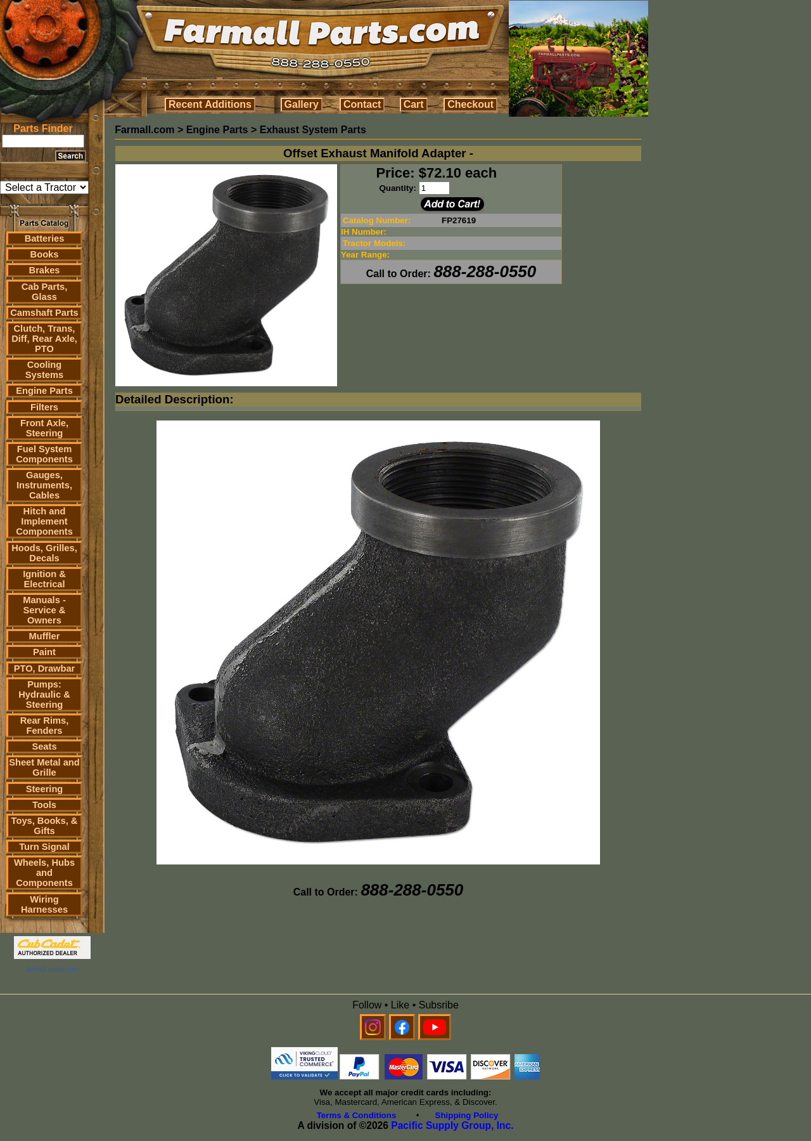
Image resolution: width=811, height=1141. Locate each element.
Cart (414, 104)
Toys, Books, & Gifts (44, 826)
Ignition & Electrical (44, 579)
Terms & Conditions (357, 1115)
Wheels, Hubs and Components (44, 872)
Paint (44, 652)
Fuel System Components (44, 454)
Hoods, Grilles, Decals (44, 553)
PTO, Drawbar (44, 668)
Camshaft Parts (44, 313)
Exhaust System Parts (313, 129)
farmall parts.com (52, 969)
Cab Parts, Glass (45, 292)
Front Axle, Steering (44, 428)
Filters (44, 407)
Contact (362, 104)
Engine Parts (44, 391)
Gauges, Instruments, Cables (44, 485)
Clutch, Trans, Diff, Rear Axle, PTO (44, 338)
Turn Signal (44, 847)
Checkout (470, 104)
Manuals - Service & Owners (44, 610)
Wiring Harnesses (44, 904)
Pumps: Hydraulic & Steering (44, 694)
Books (44, 254)
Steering (44, 789)
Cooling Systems (44, 370)
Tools (44, 805)
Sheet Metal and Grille (44, 767)
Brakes (44, 270)
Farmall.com (144, 129)
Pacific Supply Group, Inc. (452, 1125)
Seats (44, 746)
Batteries (45, 238)
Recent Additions (210, 104)
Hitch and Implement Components (44, 521)
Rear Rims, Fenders (44, 725)
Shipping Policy (467, 1115)
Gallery (301, 104)
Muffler (44, 636)
